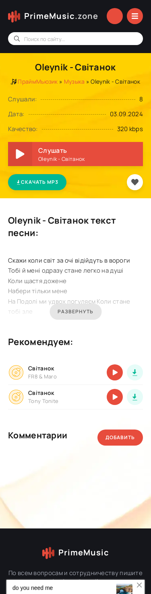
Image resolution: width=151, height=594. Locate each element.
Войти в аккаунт (115, 16)
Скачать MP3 (37, 182)
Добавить (120, 437)
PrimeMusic (61, 16)
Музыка (74, 81)
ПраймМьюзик (38, 81)
